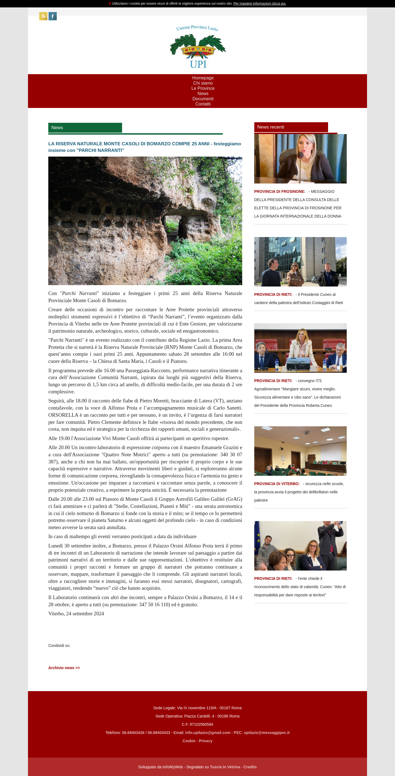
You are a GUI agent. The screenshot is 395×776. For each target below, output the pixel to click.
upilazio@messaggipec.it (267, 732)
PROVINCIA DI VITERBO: (277, 484)
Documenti (203, 98)
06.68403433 (159, 732)
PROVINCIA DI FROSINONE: (280, 191)
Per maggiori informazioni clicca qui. (259, 3)
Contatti (202, 104)
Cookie (189, 741)
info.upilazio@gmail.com (207, 732)
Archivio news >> (64, 668)
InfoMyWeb (173, 767)
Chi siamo (203, 83)
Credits (250, 767)
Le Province (203, 88)
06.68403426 (134, 732)
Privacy (206, 741)
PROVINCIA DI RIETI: (274, 294)
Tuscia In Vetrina (225, 767)
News (203, 93)
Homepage (203, 78)
